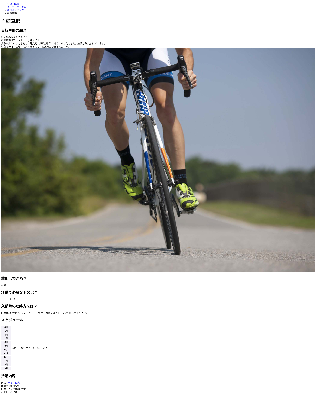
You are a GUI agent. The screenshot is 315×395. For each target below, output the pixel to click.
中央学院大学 (14, 4)
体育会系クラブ (15, 10)
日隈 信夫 (14, 382)
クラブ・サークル (16, 7)
